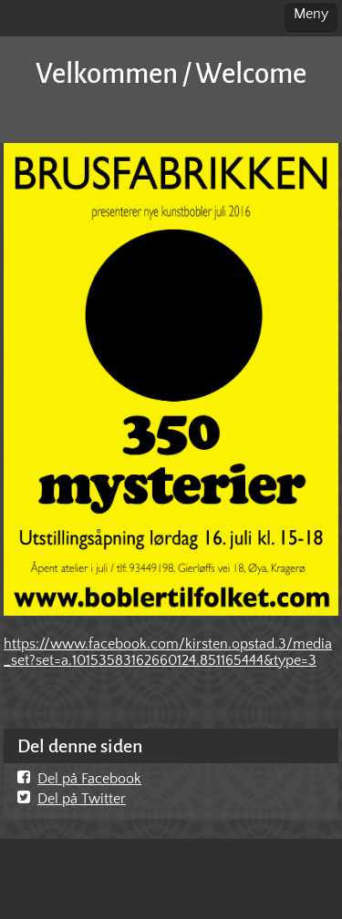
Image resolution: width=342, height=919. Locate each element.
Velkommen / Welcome (171, 74)
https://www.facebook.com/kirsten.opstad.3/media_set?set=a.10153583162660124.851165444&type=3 (168, 652)
